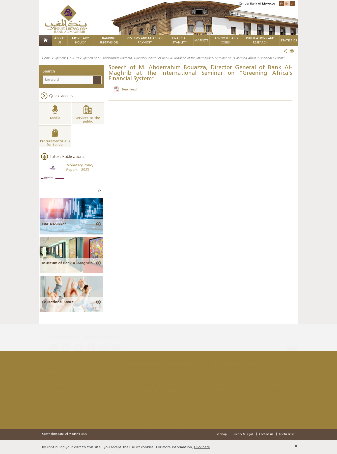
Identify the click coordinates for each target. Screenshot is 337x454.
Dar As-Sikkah (54, 223)
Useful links (286, 433)
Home (46, 58)
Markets (201, 40)
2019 (74, 58)
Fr (281, 3)
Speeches (61, 58)
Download (129, 89)
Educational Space (58, 301)
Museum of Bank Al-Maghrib (67, 262)
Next (100, 190)
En (287, 3)
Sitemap (221, 433)
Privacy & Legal (243, 433)
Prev (98, 190)
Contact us (266, 433)
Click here (202, 446)
